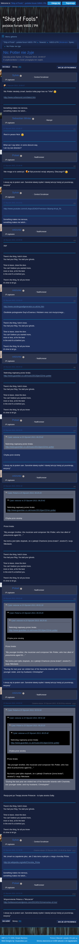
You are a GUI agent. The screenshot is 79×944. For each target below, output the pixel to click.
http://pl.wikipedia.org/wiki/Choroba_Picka (22, 862)
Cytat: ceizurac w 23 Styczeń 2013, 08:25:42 (25, 437)
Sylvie (71, 42)
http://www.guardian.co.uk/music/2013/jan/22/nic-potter (27, 376)
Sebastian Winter (21, 118)
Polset (15, 155)
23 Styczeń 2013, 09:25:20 (12, 430)
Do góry (6, 921)
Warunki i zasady (62, 938)
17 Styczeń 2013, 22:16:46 (12, 165)
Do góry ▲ (74, 938)
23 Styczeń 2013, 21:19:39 (12, 850)
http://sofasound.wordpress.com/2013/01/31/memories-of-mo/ (30, 902)
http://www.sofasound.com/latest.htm (20, 97)
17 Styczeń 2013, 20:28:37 (12, 128)
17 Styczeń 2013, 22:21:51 (12, 203)
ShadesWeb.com (21, 941)
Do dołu (6, 67)
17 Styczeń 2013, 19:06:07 (15, 85)
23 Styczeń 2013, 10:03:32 (12, 703)
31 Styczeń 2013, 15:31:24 (12, 893)
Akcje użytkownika (67, 68)
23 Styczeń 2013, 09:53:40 (12, 598)
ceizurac (16, 229)
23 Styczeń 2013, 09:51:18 (12, 486)
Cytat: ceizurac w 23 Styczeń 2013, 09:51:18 (25, 605)
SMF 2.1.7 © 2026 (7, 938)
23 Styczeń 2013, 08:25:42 (12, 367)
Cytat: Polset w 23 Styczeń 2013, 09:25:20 (25, 493)
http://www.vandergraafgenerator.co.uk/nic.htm (24, 306)
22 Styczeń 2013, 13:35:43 (12, 300)
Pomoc (52, 938)
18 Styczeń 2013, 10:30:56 (12, 240)
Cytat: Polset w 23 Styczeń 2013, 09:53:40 (25, 710)
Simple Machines (21, 938)
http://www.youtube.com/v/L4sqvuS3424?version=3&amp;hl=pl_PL (32, 209)
